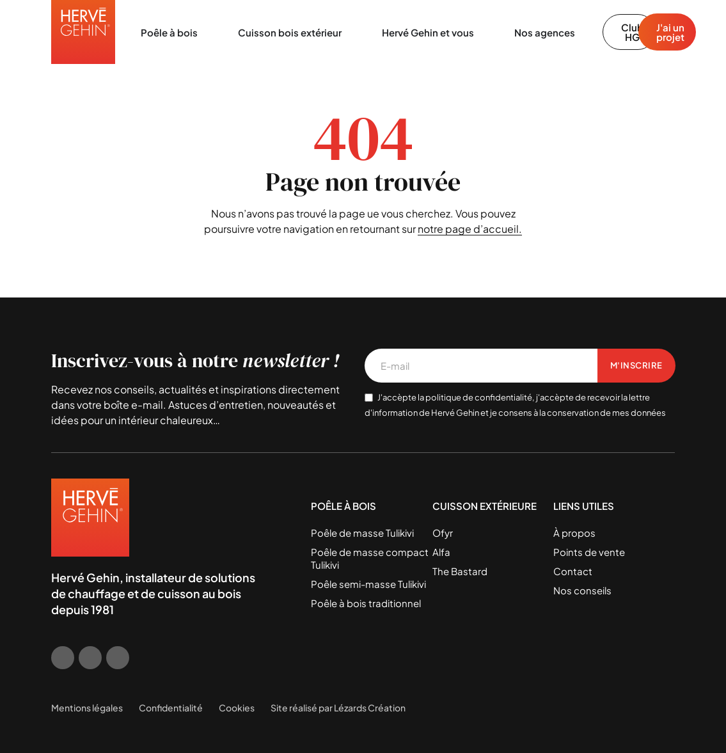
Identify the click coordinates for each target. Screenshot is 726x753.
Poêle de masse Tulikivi (362, 533)
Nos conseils (582, 590)
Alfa (441, 552)
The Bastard (459, 571)
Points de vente (589, 552)
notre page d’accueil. (470, 228)
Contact (572, 571)
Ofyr (442, 533)
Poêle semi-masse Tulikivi (368, 584)
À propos (574, 533)
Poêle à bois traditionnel (366, 603)
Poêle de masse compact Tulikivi (370, 558)
